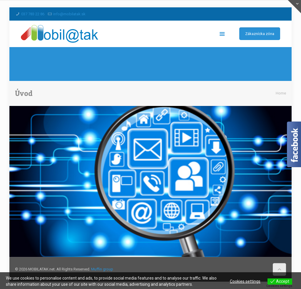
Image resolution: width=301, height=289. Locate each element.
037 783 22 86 (32, 14)
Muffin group (102, 269)
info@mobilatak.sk (69, 14)
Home (281, 93)
